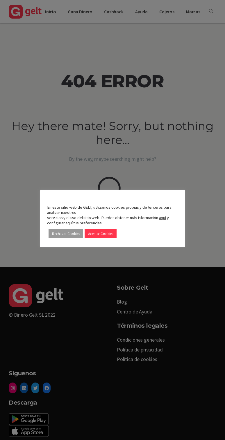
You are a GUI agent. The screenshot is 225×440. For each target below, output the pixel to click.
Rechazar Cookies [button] (66, 233)
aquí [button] (68, 223)
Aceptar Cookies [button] (100, 233)
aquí (162, 217)
